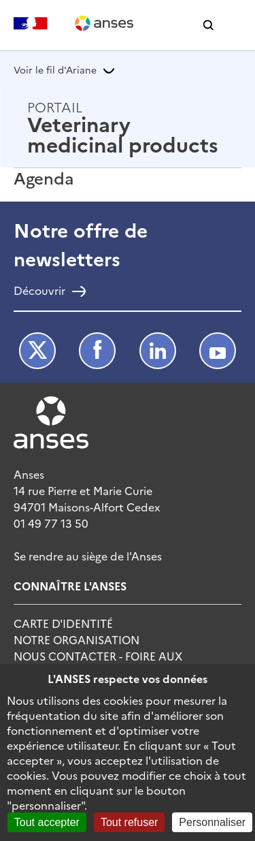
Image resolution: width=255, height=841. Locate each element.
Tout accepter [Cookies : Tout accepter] (47, 822)
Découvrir (39, 291)
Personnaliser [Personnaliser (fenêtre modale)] (212, 822)
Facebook (97, 350)
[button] (208, 25)
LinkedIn (157, 350)
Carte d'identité (63, 623)
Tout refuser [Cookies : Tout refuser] (129, 822)
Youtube (217, 350)
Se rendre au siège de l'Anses (88, 555)
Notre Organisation (76, 639)
